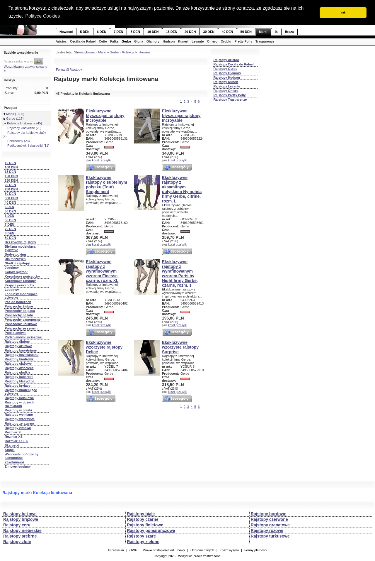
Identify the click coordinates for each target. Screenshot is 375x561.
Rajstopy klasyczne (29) (23, 128)
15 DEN (171, 31)
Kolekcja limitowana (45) (23, 123)
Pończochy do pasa (20, 310)
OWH (133, 550)
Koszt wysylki (229, 550)
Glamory (153, 41)
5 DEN (84, 31)
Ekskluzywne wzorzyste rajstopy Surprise (180, 347)
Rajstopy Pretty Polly (230, 95)
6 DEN (101, 31)
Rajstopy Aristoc (226, 60)
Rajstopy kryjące (17, 385)
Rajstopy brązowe (20, 519)
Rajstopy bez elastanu (22, 354)
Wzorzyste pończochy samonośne (21, 455)
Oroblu (226, 41)
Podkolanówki (15, 332)
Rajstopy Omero (226, 90)
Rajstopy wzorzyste (20, 419)
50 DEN (246, 31)
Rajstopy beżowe (20, 513)
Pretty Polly (243, 41)
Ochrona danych (202, 550)
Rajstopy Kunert (226, 82)
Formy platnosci (255, 550)
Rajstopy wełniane (19, 414)
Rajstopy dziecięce (19, 368)
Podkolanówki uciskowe (23, 337)
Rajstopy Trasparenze (230, 99)
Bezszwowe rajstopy (20, 242)
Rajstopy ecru (16, 525)
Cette (103, 41)
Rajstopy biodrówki (19, 359)
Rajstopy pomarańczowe (151, 530)
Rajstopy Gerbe (225, 68)
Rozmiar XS (14, 436)
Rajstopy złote (17, 541)
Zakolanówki (14, 462)
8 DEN (135, 31)
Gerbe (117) (13, 118)
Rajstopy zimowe (18, 428)
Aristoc (61, 41)
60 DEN (10, 220)
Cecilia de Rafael (83, 41)
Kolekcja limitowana (136, 52)
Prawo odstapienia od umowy (164, 550)
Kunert (183, 41)
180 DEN (11, 180)
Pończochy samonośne (22, 319)
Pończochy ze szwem (21, 328)
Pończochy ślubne (19, 306)
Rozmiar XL (14, 432)
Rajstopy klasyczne (20, 381)
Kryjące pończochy (19, 285)
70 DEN (10, 229)
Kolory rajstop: (16, 272)
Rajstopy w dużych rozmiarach (19, 404)
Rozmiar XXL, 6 (16, 441)
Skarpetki (12, 445)
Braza (289, 31)
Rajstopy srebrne (20, 536)
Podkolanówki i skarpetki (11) (26, 145)
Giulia (138, 41)
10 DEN (153, 31)
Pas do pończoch (18, 302)
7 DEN (118, 31)
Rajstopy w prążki (18, 410)
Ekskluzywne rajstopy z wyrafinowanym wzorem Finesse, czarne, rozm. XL (102, 271)
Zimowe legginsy (18, 466)
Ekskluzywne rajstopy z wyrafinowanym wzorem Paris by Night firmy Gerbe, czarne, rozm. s (180, 273)
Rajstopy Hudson (227, 77)
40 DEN (227, 31)
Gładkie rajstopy (17, 263)
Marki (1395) (14, 114)
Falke (114, 41)
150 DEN (11, 176)
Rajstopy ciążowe (18, 363)
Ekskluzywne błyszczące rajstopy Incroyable (105, 116)
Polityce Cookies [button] (42, 15)
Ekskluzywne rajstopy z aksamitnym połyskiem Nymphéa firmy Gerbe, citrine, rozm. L (182, 189)
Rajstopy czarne (142, 519)
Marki (263, 31)
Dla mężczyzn (15, 259)
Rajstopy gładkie (17, 372)
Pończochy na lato (19, 315)
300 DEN (11, 198)
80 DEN (10, 237)
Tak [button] (343, 12)
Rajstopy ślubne (17, 341)
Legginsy (12, 289)
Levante (198, 41)
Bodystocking (15, 254)
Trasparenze (264, 41)
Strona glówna (84, 52)
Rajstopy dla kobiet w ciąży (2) (24, 134)
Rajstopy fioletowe (145, 525)
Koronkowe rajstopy (20, 281)
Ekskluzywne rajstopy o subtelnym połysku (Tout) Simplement (106, 184)
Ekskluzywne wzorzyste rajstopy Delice (104, 347)
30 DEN (208, 31)
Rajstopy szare (141, 536)
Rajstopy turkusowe (270, 536)
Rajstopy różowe (267, 530)
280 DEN (11, 189)
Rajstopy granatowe (270, 525)
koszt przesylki (101, 160)
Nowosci (66, 31)
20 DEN (190, 31)
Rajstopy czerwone (269, 519)
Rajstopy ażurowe (18, 346)
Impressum (116, 550)
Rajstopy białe (141, 513)
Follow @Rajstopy (69, 69)
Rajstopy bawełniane (21, 350)
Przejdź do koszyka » (33, 97)
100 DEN (11, 167)
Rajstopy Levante (227, 86)
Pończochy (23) (17, 141)
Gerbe (126, 41)
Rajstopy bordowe (268, 513)
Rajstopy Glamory (227, 73)
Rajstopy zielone (143, 541)
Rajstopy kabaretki (19, 376)
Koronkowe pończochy (22, 276)
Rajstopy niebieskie (22, 530)
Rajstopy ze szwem (19, 423)
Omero (212, 41)
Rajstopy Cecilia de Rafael (234, 64)
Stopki (10, 450)
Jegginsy (12, 267)
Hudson (169, 41)
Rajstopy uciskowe (19, 398)
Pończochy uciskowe (21, 324)
